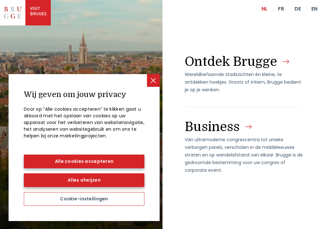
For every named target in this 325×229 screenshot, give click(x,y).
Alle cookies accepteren (84, 161)
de (298, 8)
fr (281, 8)
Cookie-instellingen (84, 199)
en (314, 8)
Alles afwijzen (84, 180)
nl (265, 8)
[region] (84, 147)
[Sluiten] (153, 80)
